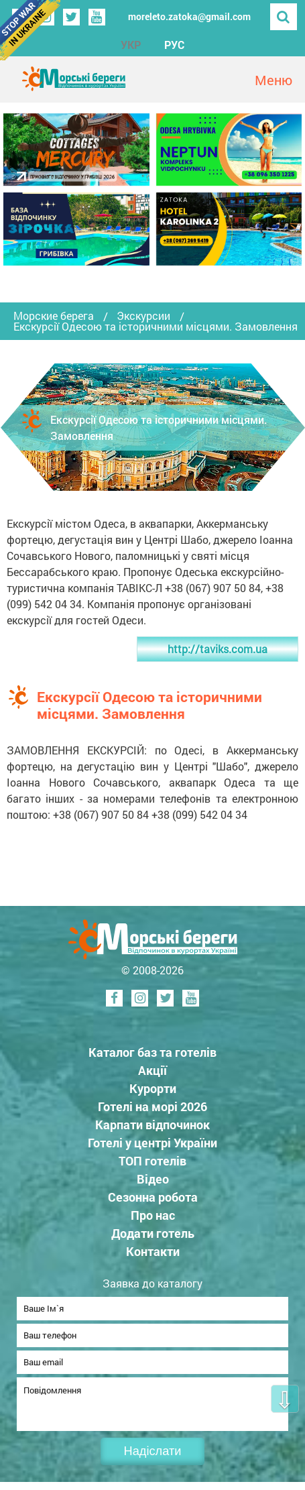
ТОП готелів (152, 1161)
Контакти (153, 1251)
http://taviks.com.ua (217, 649)
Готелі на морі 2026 (152, 1106)
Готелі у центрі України (152, 1143)
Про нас (153, 1215)
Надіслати (153, 1459)
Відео (153, 1179)
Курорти (152, 1088)
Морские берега (53, 315)
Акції (152, 1070)
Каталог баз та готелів (152, 1052)
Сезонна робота (153, 1197)
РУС (174, 45)
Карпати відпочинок (152, 1124)
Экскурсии (143, 315)
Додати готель (152, 1233)
